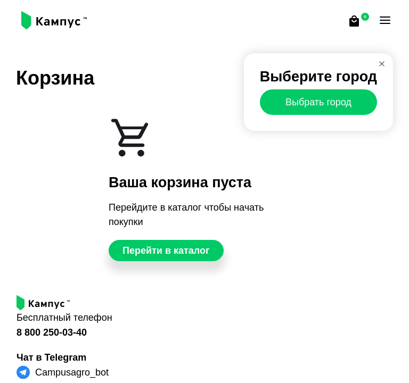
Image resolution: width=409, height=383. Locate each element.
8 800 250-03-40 (52, 332)
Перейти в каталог (166, 250)
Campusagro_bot (72, 372)
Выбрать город (318, 102)
